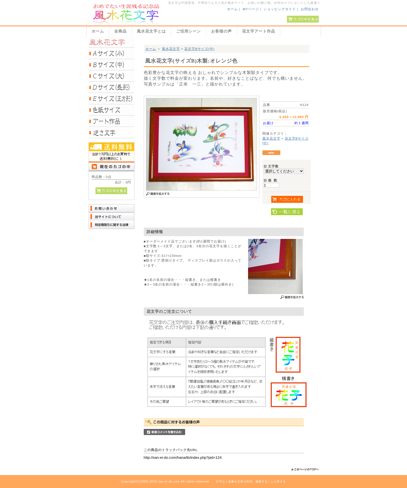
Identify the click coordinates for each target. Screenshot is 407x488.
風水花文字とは (151, 31)
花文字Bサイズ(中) (199, 48)
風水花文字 (171, 48)
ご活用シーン (188, 31)
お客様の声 (221, 31)
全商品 (120, 31)
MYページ (251, 9)
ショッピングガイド (280, 9)
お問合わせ (310, 9)
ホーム (232, 9)
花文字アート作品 (258, 31)
